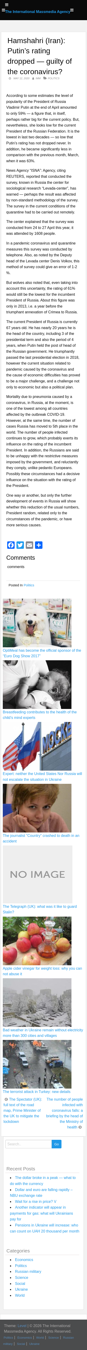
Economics (24, 1260)
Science (21, 1278)
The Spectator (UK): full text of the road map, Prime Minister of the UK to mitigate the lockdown (22, 1110)
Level (22, 1326)
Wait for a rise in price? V (35, 1202)
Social (20, 1284)
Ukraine (21, 1289)
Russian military (28, 1272)
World (20, 1295)
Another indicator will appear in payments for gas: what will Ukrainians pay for (41, 1213)
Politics (53, 78)
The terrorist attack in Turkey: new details (37, 1092)
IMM (38, 78)
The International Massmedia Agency (37, 12)
